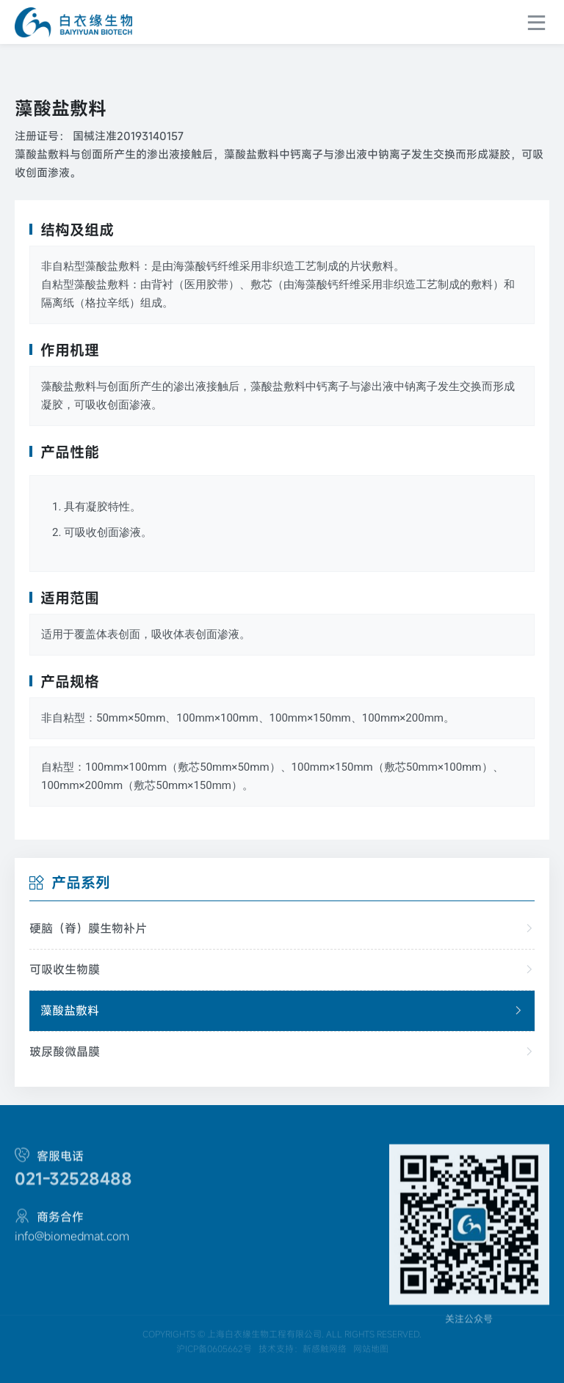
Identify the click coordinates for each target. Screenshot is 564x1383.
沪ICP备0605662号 (214, 1372)
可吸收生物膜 (282, 970)
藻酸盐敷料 (282, 1011)
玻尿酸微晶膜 (282, 1052)
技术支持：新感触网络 (302, 1372)
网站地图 (370, 1372)
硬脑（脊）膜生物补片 (282, 929)
